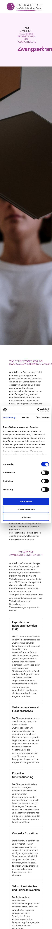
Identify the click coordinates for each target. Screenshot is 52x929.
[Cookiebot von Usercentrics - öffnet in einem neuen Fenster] (37, 410)
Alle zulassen (26, 501)
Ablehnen (26, 517)
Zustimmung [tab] (9, 417)
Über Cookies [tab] (42, 417)
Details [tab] (25, 417)
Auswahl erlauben (26, 509)
